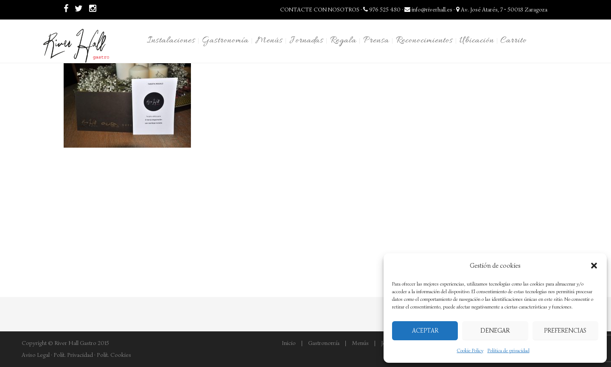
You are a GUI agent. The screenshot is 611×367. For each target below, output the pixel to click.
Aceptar (425, 330)
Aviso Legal (36, 355)
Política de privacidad (509, 350)
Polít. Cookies (114, 355)
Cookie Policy (470, 350)
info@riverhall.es (428, 9)
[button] (594, 265)
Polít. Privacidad (73, 355)
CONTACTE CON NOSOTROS (319, 9)
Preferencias (565, 330)
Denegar (495, 330)
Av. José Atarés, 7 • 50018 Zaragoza (501, 9)
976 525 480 (382, 9)
